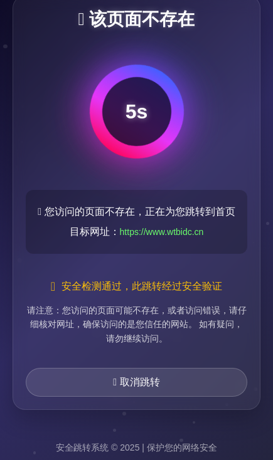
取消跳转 (136, 382)
